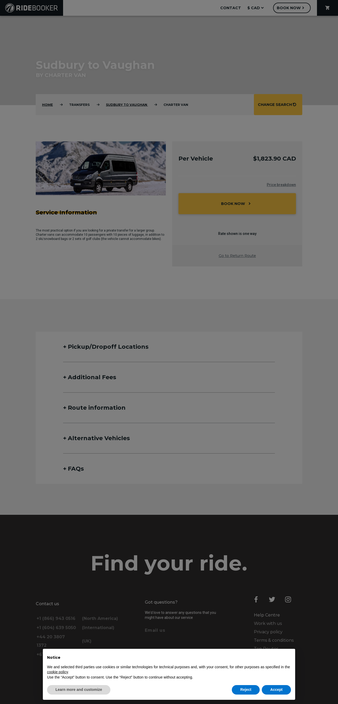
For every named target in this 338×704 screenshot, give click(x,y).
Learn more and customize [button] (78, 689)
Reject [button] (245, 689)
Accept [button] (276, 689)
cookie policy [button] (57, 672)
